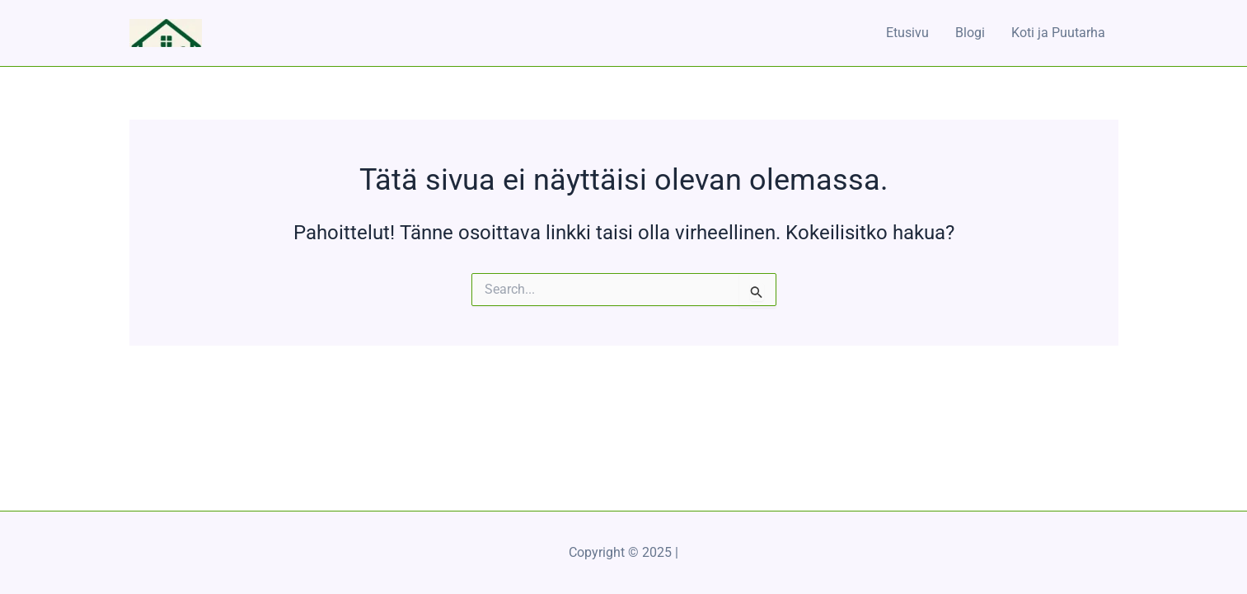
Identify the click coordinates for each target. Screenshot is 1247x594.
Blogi (970, 32)
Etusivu (907, 32)
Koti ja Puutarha (1058, 32)
